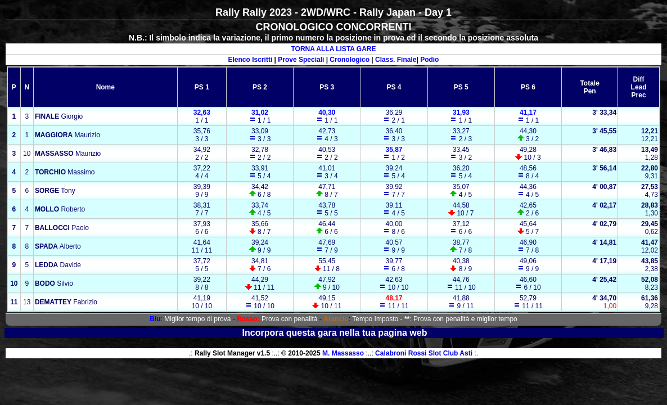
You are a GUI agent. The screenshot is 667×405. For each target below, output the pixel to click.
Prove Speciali (301, 60)
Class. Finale (395, 60)
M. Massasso (343, 353)
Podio (429, 60)
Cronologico (349, 60)
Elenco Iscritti (250, 60)
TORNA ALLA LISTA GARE (333, 49)
